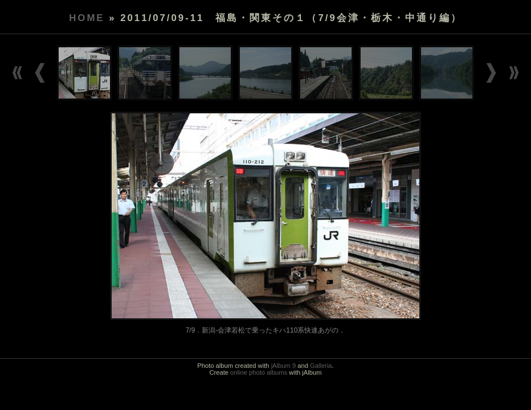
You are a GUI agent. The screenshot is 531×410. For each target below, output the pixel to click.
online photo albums (258, 372)
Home (86, 18)
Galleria (321, 365)
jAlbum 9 (283, 365)
